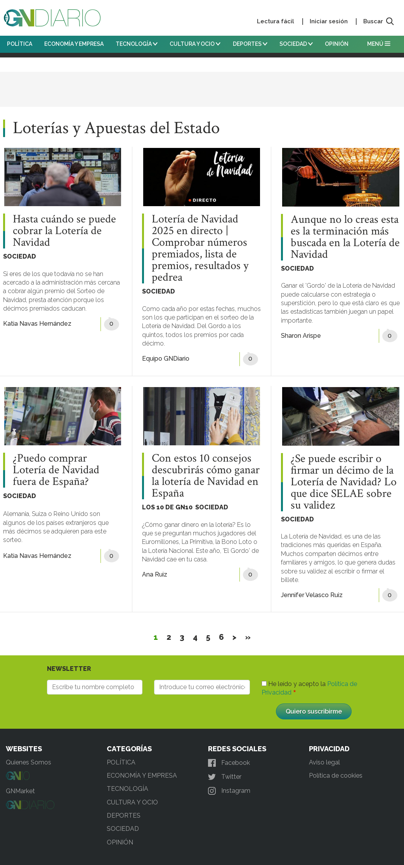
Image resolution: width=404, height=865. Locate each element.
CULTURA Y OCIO (195, 44)
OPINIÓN (337, 44)
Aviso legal (324, 762)
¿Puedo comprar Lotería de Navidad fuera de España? (56, 470)
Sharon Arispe (301, 335)
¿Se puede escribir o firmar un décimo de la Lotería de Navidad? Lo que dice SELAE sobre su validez (344, 482)
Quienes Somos (28, 762)
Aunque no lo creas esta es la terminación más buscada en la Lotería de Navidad (345, 237)
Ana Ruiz (154, 574)
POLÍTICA (19, 44)
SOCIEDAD (296, 44)
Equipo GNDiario (165, 358)
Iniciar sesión (329, 21)
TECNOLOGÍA (137, 44)
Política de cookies (335, 775)
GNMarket (20, 791)
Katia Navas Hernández (37, 323)
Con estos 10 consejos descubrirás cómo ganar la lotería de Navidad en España (206, 476)
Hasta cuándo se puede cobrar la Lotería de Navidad (64, 231)
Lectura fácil (275, 21)
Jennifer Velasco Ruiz (312, 595)
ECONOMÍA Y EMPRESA (74, 44)
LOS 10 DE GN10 (167, 507)
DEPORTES (250, 44)
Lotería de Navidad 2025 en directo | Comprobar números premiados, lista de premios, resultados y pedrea (200, 248)
